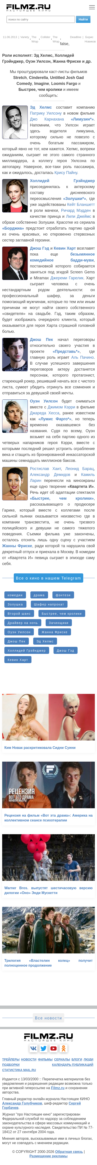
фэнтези (63, 595)
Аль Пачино (82, 357)
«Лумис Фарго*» (54, 419)
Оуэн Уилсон (44, 401)
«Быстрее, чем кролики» (62, 498)
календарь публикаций (72, 1064)
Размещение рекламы (48, 1156)
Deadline (75, 37)
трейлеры (11, 1059)
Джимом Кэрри (61, 407)
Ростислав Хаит (45, 468)
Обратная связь (69, 1152)
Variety (24, 37)
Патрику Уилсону (46, 113)
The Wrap (34, 39)
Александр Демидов (50, 474)
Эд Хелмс (41, 107)
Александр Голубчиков (22, 1103)
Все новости (48, 1018)
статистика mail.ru (19, 1070)
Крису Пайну (65, 172)
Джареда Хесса (44, 413)
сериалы (62, 1059)
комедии (15, 595)
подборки (11, 1064)
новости (28, 1059)
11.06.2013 (10, 37)
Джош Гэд (39, 248)
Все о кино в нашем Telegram (48, 578)
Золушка (15, 604)
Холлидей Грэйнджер (62, 181)
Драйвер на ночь (23, 623)
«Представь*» (66, 351)
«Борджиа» (13, 228)
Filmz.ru (57, 1088)
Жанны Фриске (17, 546)
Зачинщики (59, 623)
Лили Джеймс (78, 216)
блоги (77, 1059)
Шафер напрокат (49, 604)
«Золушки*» (74, 198)
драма (39, 595)
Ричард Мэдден (76, 210)
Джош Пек (41, 339)
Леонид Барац (79, 468)
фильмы (45, 1059)
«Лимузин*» (82, 119)
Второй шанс (19, 613)
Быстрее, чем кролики (62, 613)
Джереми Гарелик (66, 278)
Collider (45, 37)
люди (88, 1059)
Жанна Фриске (55, 632)
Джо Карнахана (47, 119)
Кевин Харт (65, 248)
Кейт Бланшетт (81, 204)
